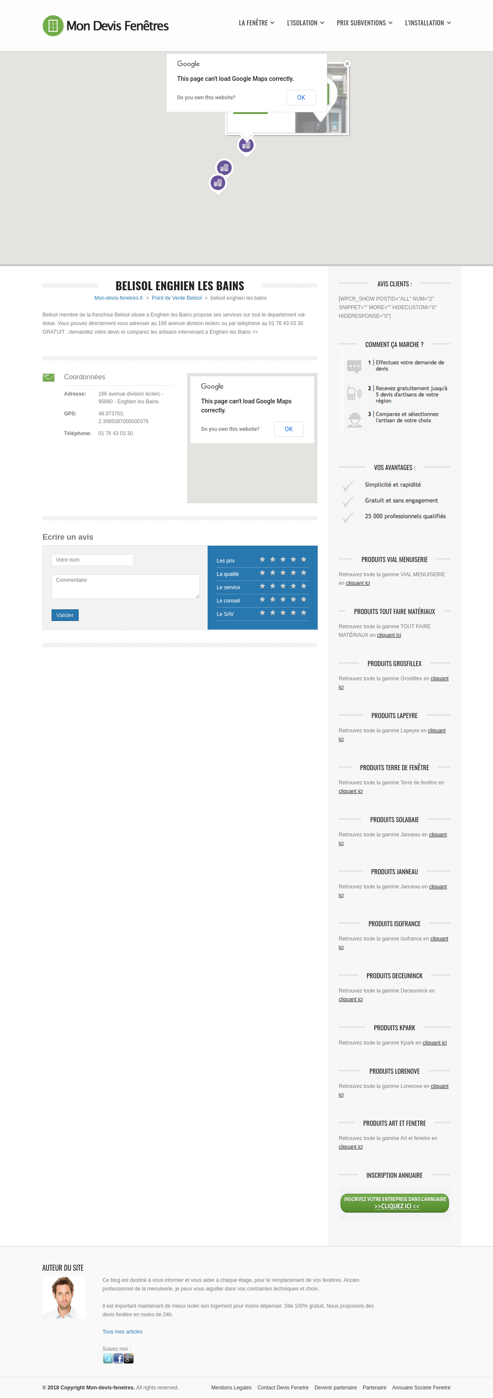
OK (301, 97)
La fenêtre (253, 22)
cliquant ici (358, 583)
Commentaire (71, 580)
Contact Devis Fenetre (283, 1388)
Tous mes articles (123, 1332)
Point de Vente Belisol (177, 298)
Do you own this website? (206, 98)
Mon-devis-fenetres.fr (119, 298)
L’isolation (302, 22)
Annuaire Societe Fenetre (421, 1388)
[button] (224, 169)
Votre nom (68, 560)
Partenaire (374, 1388)
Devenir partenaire (336, 1388)
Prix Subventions (361, 22)
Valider (65, 615)
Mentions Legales (231, 1388)
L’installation (424, 22)
